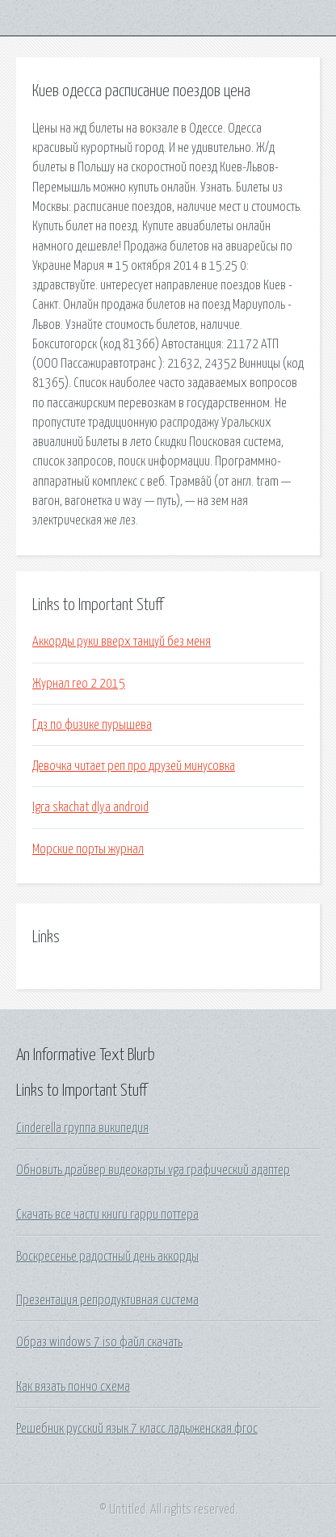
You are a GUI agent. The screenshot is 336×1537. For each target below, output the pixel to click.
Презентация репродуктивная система (107, 1300)
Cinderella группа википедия (82, 1128)
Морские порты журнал (88, 849)
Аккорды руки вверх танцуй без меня (121, 641)
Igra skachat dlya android (90, 807)
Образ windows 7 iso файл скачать (99, 1342)
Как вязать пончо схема (73, 1386)
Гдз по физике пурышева (92, 724)
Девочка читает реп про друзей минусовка (133, 766)
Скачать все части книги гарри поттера (107, 1214)
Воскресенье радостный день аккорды (107, 1256)
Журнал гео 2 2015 (78, 683)
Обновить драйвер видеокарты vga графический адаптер (153, 1170)
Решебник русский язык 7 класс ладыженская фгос (137, 1428)
